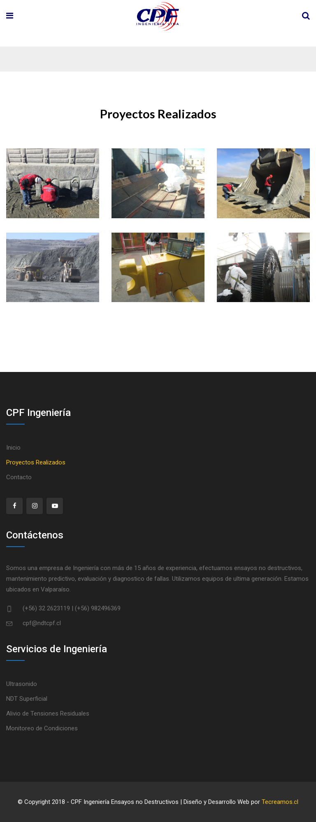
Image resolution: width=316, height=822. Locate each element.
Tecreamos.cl (280, 802)
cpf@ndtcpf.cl (42, 623)
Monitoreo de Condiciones (42, 728)
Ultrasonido (21, 684)
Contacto (19, 477)
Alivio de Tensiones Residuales (47, 713)
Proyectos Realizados (35, 462)
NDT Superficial (26, 698)
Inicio (13, 447)
